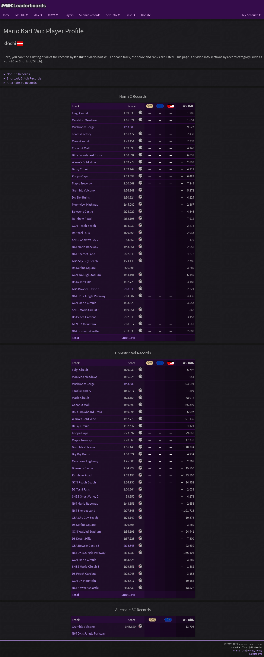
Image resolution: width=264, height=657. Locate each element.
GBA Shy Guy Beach (85, 261)
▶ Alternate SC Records (20, 82)
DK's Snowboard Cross (87, 155)
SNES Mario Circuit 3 (85, 310)
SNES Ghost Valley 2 (85, 240)
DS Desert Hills (81, 282)
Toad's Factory (81, 134)
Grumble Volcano (83, 190)
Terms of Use (239, 650)
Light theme (255, 653)
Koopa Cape (80, 176)
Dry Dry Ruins (81, 197)
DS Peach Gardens (84, 317)
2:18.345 (130, 289)
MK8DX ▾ (21, 15)
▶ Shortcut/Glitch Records (22, 78)
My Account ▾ (251, 15)
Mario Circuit (80, 141)
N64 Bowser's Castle (85, 331)
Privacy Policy (254, 650)
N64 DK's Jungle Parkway (88, 296)
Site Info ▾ (113, 15)
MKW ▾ (53, 15)
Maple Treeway (82, 183)
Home (6, 15)
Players (68, 15)
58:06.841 (128, 338)
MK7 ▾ (38, 15)
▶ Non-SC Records (16, 74)
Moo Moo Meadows (84, 120)
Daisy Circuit (80, 169)
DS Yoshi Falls (81, 233)
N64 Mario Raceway (85, 247)
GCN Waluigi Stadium (86, 275)
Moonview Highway (85, 204)
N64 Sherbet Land (83, 254)
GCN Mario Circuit (84, 303)
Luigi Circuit (80, 113)
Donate (146, 15)
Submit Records (89, 15)
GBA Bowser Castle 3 (85, 289)
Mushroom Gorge (83, 127)
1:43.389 (130, 127)
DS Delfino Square (84, 268)
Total (75, 338)
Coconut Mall (81, 148)
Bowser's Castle (82, 211)
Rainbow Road (82, 219)
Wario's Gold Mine (84, 162)
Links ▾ (130, 15)
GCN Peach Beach (84, 226)
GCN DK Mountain (84, 324)
